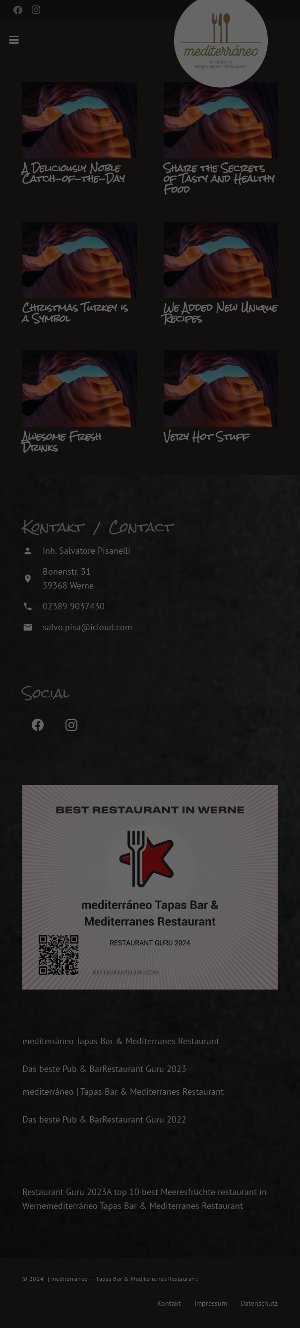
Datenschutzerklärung (114, 1131)
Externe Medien (253, 1163)
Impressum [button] (213, 1308)
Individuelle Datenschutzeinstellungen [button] (164, 1286)
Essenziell (59, 1163)
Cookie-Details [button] (119, 1308)
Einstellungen (58, 1140)
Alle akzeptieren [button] (164, 1198)
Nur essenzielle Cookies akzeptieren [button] (164, 1257)
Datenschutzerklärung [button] (168, 1308)
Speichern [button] (164, 1228)
